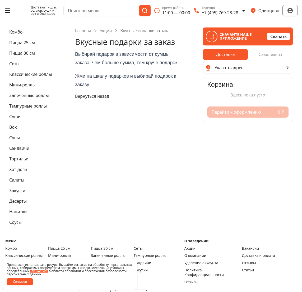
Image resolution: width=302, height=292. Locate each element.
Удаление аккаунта (201, 263)
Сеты (138, 248)
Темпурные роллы (150, 255)
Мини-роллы (59, 255)
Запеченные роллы (108, 255)
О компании (195, 255)
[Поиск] (145, 10)
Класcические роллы (24, 255)
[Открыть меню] (7, 10)
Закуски (141, 270)
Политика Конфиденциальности (204, 272)
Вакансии (250, 248)
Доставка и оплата (258, 255)
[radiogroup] (248, 54)
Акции (106, 31)
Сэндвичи (142, 263)
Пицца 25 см (59, 248)
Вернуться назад (92, 96)
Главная (83, 31)
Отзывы (249, 263)
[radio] (225, 54)
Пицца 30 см (102, 248)
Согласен (20, 281)
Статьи (248, 270)
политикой (39, 271)
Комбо (11, 248)
